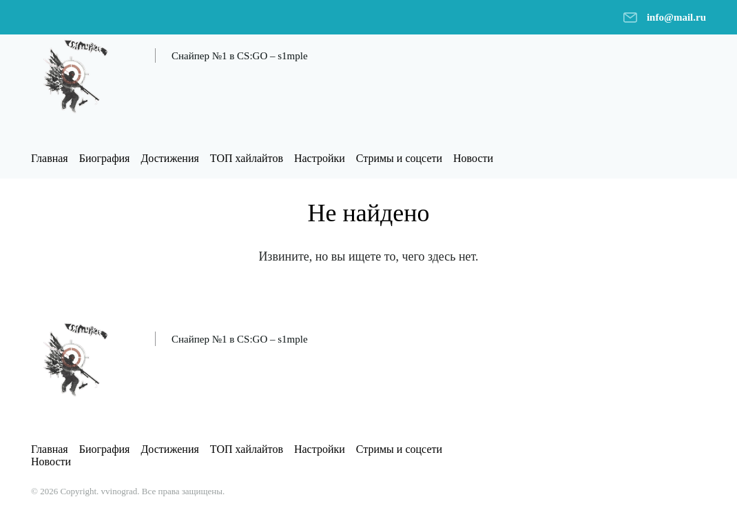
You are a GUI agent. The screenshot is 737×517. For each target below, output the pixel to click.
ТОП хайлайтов (246, 158)
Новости (473, 158)
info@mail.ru (676, 17)
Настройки (319, 158)
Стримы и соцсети (399, 158)
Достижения (169, 158)
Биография (104, 158)
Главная (49, 158)
